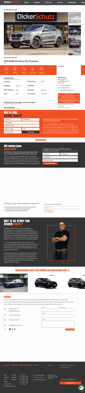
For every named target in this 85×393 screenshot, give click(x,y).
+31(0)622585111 (65, 88)
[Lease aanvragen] (50, 163)
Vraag (43, 319)
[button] (69, 94)
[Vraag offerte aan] (69, 102)
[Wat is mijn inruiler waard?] (69, 99)
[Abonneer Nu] (70, 383)
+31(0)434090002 (65, 85)
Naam (43, 307)
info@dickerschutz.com (67, 90)
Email (43, 313)
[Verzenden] (30, 132)
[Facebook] (12, 329)
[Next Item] (65, 33)
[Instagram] (15, 329)
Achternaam (62, 307)
